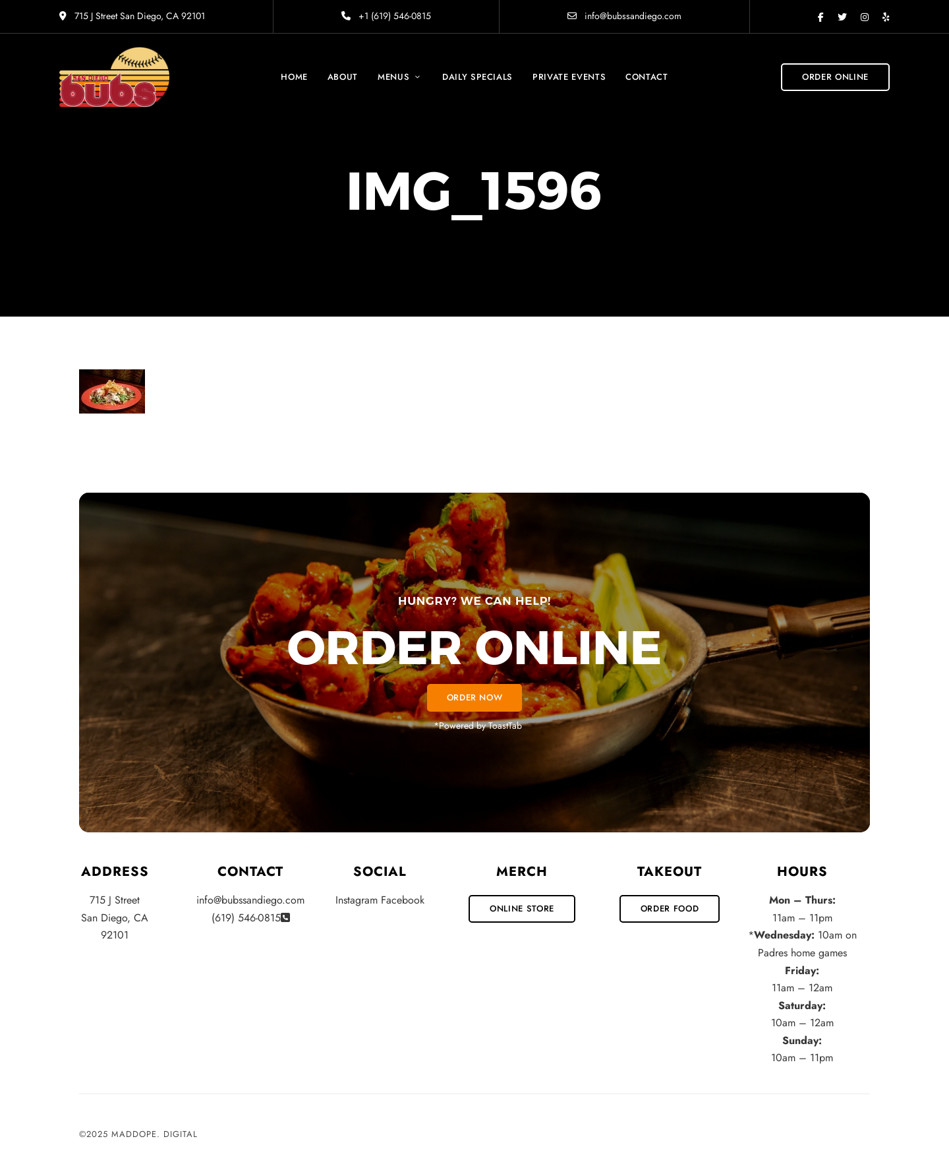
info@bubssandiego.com (624, 15)
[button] (835, 77)
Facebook (821, 17)
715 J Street (115, 900)
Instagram (865, 17)
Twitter (842, 17)
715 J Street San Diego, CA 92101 (132, 15)
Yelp (886, 17)
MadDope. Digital (154, 1134)
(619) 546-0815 (246, 917)
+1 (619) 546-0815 (386, 15)
